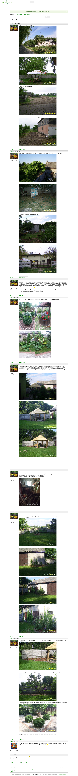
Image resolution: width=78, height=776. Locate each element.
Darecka (12, 23)
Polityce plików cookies (61, 774)
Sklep (51, 1)
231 (28, 22)
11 (22, 22)
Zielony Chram (27, 14)
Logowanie (75, 1)
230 (26, 22)
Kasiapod (12, 754)
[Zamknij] (66, 11)
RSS (45, 769)
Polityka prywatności (14, 770)
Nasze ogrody (20, 14)
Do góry (11, 149)
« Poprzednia (12, 22)
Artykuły (27, 1)
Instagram (46, 1)
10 (21, 22)
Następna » (31, 22)
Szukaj (47, 16)
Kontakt (12, 771)
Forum (32, 1)
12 (23, 22)
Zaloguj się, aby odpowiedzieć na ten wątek (39, 765)
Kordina (12, 741)
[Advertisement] (39, 7)
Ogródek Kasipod (24, 762)
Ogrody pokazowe (39, 1)
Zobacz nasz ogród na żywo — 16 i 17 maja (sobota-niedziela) (37, 11)
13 (24, 22)
